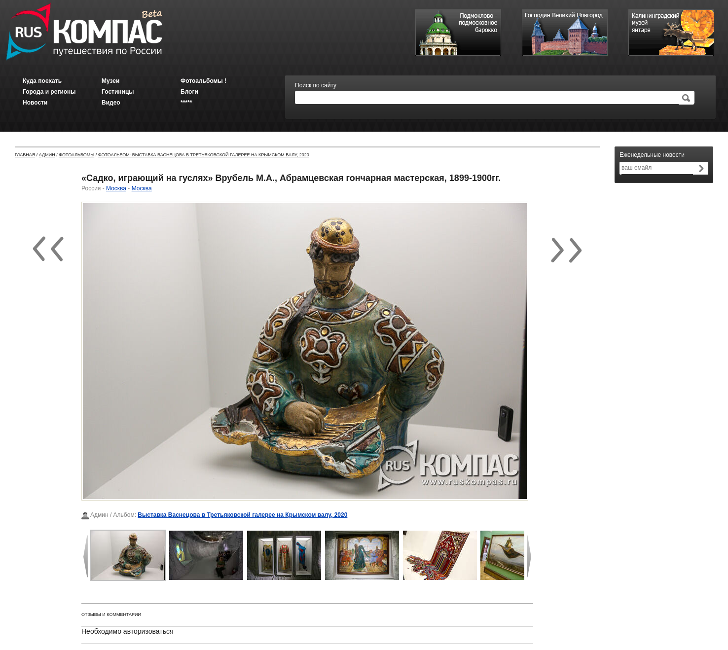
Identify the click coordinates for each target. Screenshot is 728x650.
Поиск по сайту (315, 85)
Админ (47, 154)
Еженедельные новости (652, 154)
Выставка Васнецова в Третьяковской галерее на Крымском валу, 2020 (242, 514)
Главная (25, 154)
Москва (116, 188)
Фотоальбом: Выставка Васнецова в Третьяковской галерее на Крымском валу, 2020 (203, 154)
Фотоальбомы (76, 154)
